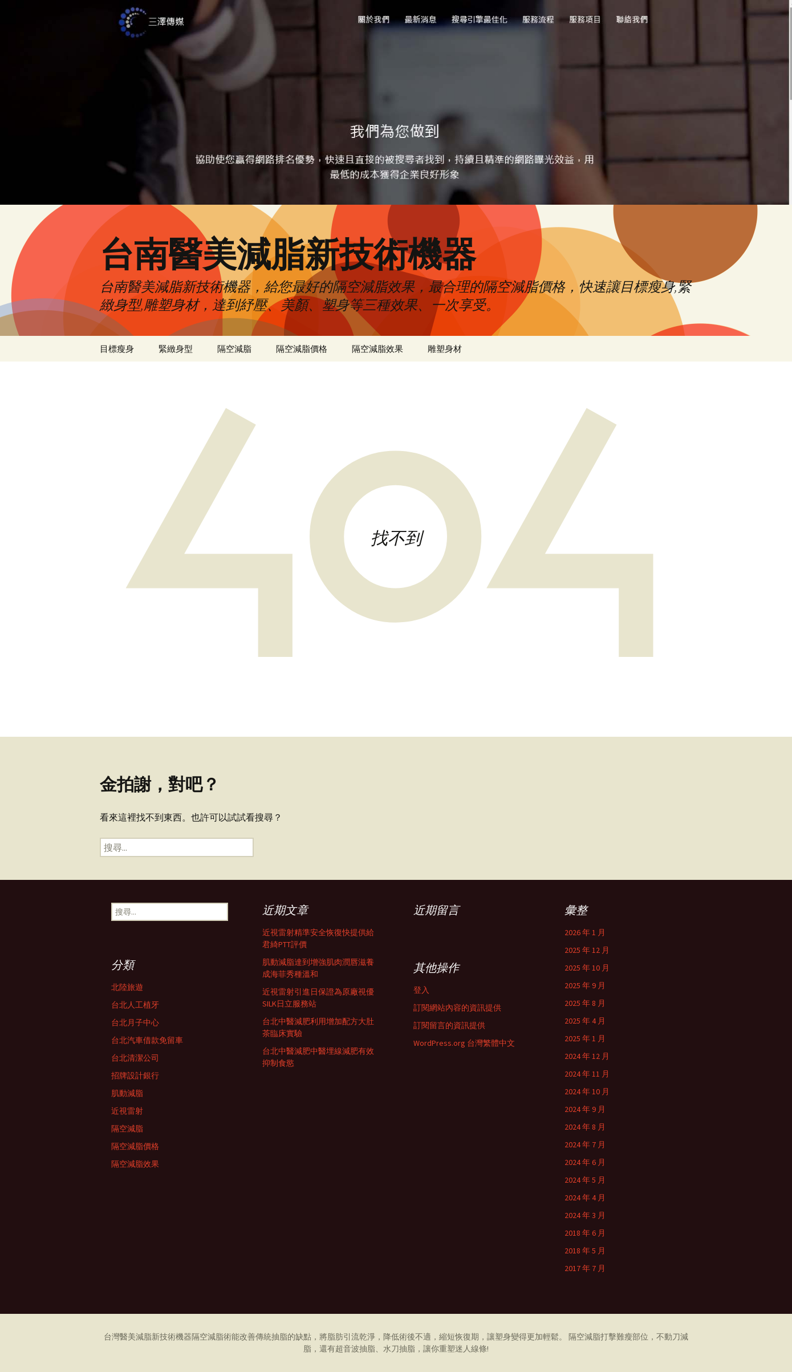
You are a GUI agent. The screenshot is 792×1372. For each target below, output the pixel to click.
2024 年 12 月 (587, 1056)
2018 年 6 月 (585, 1233)
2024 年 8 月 (585, 1127)
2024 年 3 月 (585, 1215)
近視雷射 (127, 1111)
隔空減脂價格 (301, 348)
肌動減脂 (127, 1093)
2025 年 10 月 (587, 968)
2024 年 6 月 (585, 1162)
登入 (421, 990)
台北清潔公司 (135, 1058)
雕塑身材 (445, 348)
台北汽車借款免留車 (147, 1040)
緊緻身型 (176, 348)
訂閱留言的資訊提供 (449, 1025)
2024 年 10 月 (587, 1091)
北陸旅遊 (127, 987)
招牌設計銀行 (135, 1075)
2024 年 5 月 (585, 1180)
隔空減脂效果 (377, 348)
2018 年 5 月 (585, 1250)
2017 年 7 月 (585, 1268)
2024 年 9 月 (585, 1109)
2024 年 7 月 (585, 1144)
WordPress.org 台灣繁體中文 (464, 1043)
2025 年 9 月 (585, 985)
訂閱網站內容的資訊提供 (457, 1007)
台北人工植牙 (135, 1005)
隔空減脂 (234, 348)
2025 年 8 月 (585, 1003)
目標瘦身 (117, 348)
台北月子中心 (135, 1022)
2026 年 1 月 (585, 932)
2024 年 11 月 (587, 1074)
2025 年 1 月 (585, 1038)
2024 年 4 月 (585, 1197)
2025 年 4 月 (585, 1021)
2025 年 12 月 (587, 950)
